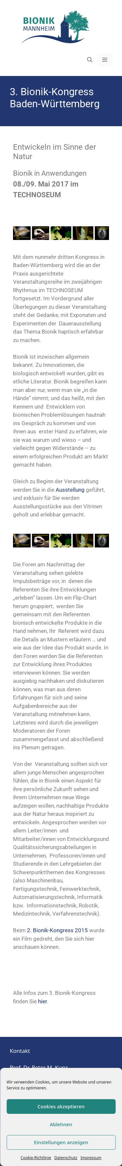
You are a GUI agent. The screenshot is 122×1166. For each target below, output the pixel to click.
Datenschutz (65, 1157)
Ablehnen (61, 1124)
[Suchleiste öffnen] (89, 59)
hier (42, 1001)
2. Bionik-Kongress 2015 (57, 930)
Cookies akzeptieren (61, 1106)
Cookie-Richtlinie (35, 1157)
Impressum (90, 1157)
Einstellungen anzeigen (61, 1142)
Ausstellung (70, 489)
